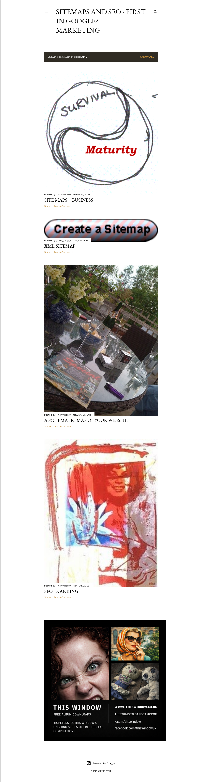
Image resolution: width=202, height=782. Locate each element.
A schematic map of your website (85, 420)
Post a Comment (63, 206)
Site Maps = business (68, 200)
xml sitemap (59, 246)
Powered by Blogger (101, 763)
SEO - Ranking (61, 591)
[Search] (155, 11)
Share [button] (47, 206)
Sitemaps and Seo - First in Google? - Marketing (101, 21)
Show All (147, 56)
